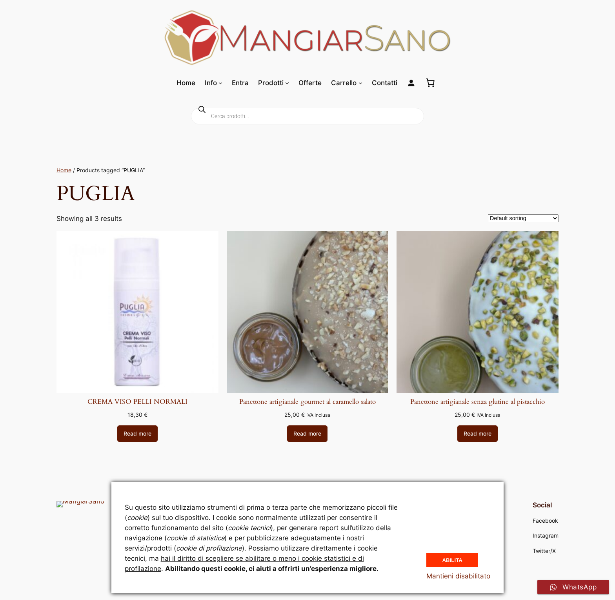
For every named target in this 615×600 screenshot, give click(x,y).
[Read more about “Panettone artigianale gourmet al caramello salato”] (307, 433)
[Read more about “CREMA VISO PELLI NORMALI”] (137, 433)
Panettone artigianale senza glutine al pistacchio (477, 402)
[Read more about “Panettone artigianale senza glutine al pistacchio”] (477, 433)
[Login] (411, 83)
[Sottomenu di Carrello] (360, 83)
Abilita (452, 559)
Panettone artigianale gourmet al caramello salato (307, 402)
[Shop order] (523, 218)
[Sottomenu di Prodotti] (287, 83)
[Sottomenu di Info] (220, 83)
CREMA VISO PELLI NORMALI (137, 402)
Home (63, 170)
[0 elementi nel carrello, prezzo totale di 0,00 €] (430, 83)
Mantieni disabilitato (458, 576)
